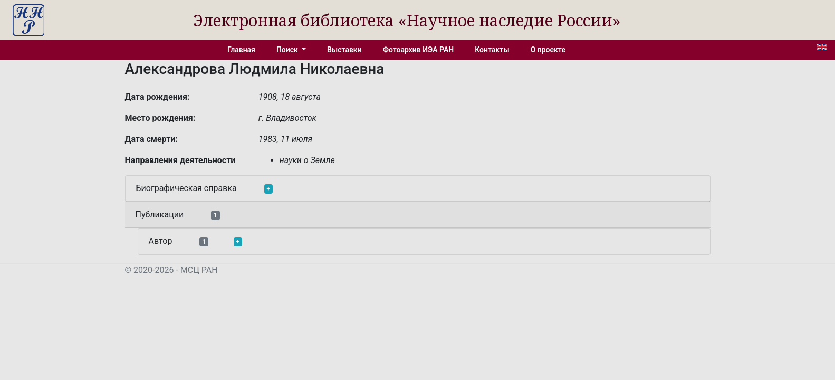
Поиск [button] (288, 49)
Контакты (492, 49)
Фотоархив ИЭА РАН (418, 49)
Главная (241, 49)
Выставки (344, 49)
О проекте (548, 49)
